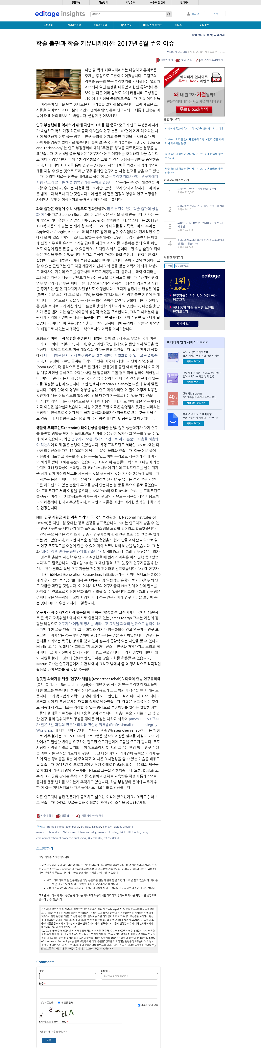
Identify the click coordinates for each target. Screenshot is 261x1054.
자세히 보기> (193, 361)
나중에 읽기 (167, 60)
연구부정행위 (111, 838)
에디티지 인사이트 (177, 52)
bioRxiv (107, 826)
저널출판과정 (74, 25)
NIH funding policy (138, 832)
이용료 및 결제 (157, 2)
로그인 (195, 13)
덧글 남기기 (187, 60)
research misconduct (48, 832)
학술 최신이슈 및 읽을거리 (208, 35)
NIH (122, 832)
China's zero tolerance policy (79, 832)
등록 (215, 13)
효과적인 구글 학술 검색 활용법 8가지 (197, 189)
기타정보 (204, 25)
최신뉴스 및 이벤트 (152, 25)
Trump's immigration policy (63, 826)
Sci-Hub (85, 826)
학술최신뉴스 (182, 266)
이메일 (105, 971)
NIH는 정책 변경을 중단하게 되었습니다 (71, 552)
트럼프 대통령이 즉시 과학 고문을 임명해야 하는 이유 (194, 128)
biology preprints (123, 826)
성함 (42, 971)
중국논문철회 (95, 838)
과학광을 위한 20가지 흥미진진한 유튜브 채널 (201, 206)
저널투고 (130, 2)
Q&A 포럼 (126, 25)
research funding (108, 832)
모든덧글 (49, 1003)
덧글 (42, 983)
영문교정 (76, 2)
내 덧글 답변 (67, 1003)
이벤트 (168, 266)
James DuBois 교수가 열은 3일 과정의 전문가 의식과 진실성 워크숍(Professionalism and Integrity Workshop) (97, 724)
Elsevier (96, 826)
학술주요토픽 (100, 25)
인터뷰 (178, 25)
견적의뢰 (184, 2)
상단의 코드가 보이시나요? (53, 1022)
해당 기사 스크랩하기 (212, 60)
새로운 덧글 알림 (149, 1005)
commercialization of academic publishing (61, 838)
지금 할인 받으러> (196, 403)
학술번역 (103, 2)
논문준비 (48, 25)
